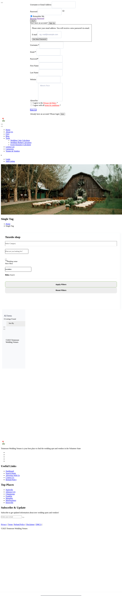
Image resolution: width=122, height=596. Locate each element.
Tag (6, 260)
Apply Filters (61, 284)
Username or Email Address (40, 5)
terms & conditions (52, 105)
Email (33, 52)
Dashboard (10, 471)
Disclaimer (30, 524)
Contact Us (10, 478)
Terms (10, 524)
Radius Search (10, 275)
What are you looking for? (14, 251)
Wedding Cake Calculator (20, 140)
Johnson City (11, 492)
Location (8, 269)
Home (8, 130)
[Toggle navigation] (2, 124)
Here (62, 114)
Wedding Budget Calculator (20, 143)
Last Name (34, 72)
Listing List (10, 147)
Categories (10, 149)
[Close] (2, 2)
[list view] (4, 329)
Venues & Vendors (13, 151)
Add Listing (8, 155)
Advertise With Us (13, 475)
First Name (34, 66)
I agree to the (45, 103)
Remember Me (38, 16)
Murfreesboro (11, 500)
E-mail (34, 34)
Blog (7, 136)
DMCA (38, 524)
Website (33, 79)
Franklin (9, 496)
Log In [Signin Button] (33, 21)
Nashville (9, 490)
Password (33, 12)
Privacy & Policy (49, 103)
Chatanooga (10, 494)
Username (34, 45)
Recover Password (37, 18)
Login (8, 159)
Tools (8, 138)
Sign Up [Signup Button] (52, 23)
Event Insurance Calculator (20, 145)
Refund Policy (11, 480)
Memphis (9, 498)
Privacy (4, 524)
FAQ (7, 134)
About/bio (34, 101)
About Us (9, 132)
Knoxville (9, 503)
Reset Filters (61, 290)
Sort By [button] (11, 323)
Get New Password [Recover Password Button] (39, 39)
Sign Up (33, 110)
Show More (9, 263)
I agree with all (47, 105)
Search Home (11, 473)
